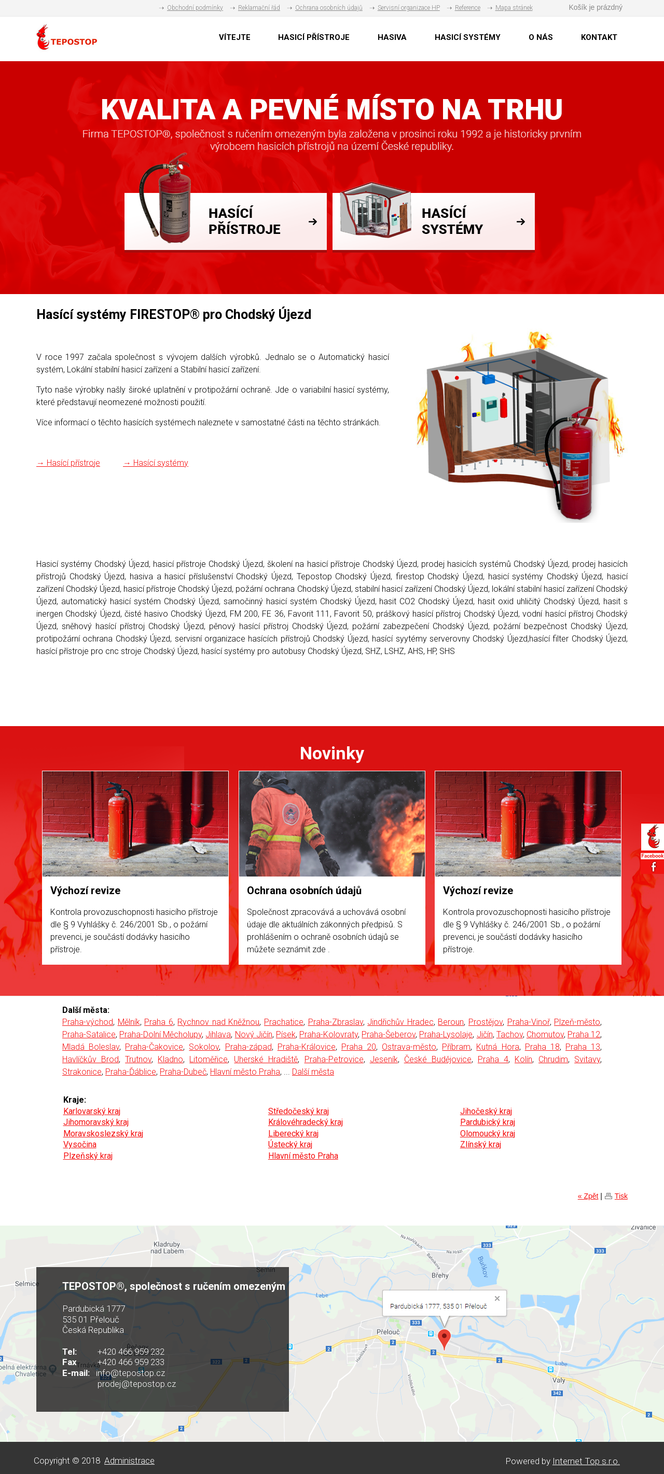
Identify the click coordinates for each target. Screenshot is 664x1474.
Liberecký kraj (293, 1133)
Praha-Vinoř (528, 1022)
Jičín (485, 1034)
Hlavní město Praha (245, 1072)
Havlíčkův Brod (90, 1059)
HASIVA (392, 37)
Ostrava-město (409, 1047)
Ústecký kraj (290, 1144)
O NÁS (541, 37)
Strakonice (82, 1072)
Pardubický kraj (487, 1122)
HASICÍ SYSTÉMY (468, 37)
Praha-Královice (307, 1047)
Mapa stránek (514, 7)
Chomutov (545, 1034)
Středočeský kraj (298, 1111)
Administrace (129, 1460)
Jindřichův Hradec (400, 1022)
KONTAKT (599, 37)
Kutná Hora (497, 1047)
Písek (286, 1034)
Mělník (129, 1022)
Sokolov (204, 1047)
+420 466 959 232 (131, 1351)
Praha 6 (158, 1022)
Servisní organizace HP (409, 7)
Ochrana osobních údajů (329, 7)
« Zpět (588, 1196)
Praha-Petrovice (334, 1059)
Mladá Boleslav (90, 1047)
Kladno (170, 1059)
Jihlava (218, 1034)
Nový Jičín (253, 1034)
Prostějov (485, 1022)
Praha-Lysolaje (446, 1034)
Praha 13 (582, 1047)
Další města (313, 1072)
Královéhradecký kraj (305, 1122)
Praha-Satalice (89, 1034)
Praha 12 (584, 1034)
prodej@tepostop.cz (137, 1384)
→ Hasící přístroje (68, 463)
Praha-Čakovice (154, 1047)
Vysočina (79, 1144)
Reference (467, 7)
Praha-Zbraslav (335, 1022)
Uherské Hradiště (266, 1059)
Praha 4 (493, 1059)
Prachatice (283, 1022)
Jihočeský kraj (486, 1111)
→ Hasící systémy (155, 463)
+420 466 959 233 (131, 1362)
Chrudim (553, 1059)
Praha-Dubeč (183, 1072)
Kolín (523, 1059)
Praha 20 (358, 1047)
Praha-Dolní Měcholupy (160, 1034)
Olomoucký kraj (487, 1133)
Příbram (456, 1047)
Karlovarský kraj (91, 1111)
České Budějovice (438, 1059)
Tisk (621, 1196)
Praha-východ (87, 1022)
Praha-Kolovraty (328, 1034)
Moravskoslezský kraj (103, 1133)
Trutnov (138, 1059)
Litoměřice (208, 1059)
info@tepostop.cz (130, 1373)
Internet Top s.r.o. (586, 1461)
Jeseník (384, 1059)
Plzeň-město (577, 1022)
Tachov (509, 1034)
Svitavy (587, 1059)
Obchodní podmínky (195, 7)
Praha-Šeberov (389, 1034)
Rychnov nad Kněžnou (218, 1022)
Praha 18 (542, 1047)
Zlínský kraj (480, 1144)
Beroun (451, 1022)
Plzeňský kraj (88, 1156)
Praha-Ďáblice (130, 1072)
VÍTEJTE (235, 37)
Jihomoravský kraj (96, 1122)
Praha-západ (248, 1047)
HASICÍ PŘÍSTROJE (314, 37)
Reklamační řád (259, 7)
